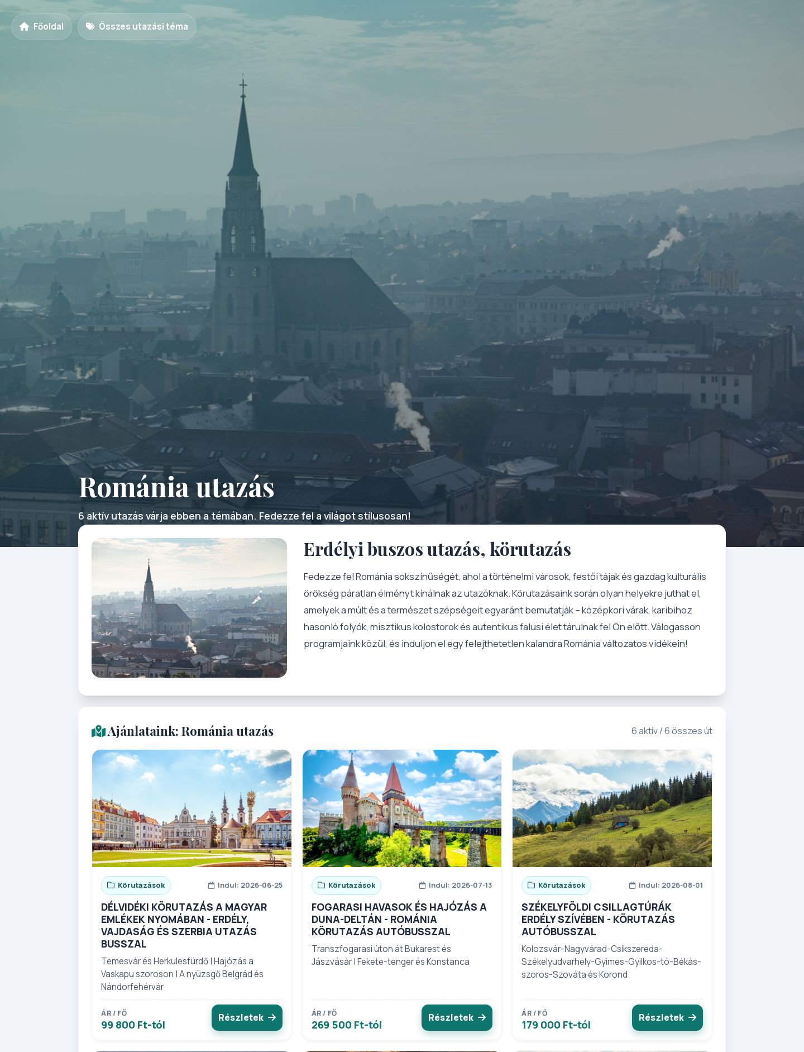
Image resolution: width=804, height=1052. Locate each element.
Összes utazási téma (137, 26)
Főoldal (42, 26)
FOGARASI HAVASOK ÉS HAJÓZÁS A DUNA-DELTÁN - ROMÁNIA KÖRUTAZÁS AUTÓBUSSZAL (399, 919)
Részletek (247, 1017)
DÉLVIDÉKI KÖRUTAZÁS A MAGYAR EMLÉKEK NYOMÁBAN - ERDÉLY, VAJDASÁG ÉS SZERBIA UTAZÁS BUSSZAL (184, 925)
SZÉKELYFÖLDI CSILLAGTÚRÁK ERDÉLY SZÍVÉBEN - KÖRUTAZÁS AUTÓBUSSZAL (598, 919)
